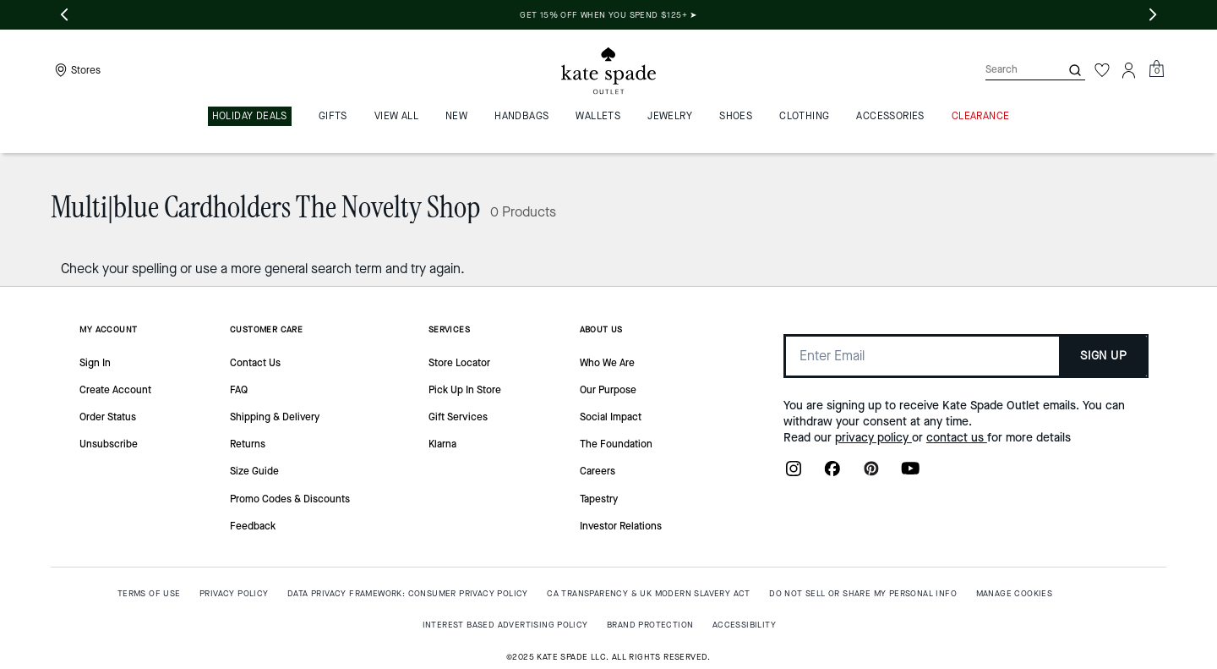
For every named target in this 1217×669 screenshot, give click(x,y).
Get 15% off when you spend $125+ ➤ (770, 14)
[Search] (1009, 70)
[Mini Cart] (1156, 69)
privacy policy (873, 438)
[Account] (1129, 70)
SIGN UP (1103, 356)
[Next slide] (1152, 15)
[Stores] (76, 70)
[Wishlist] (1102, 70)
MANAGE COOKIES (1014, 593)
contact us (956, 438)
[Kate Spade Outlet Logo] (608, 70)
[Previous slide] (64, 15)
